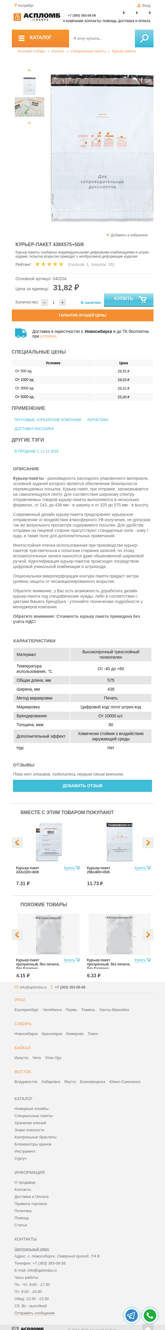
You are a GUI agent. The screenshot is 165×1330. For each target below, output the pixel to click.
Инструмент (25, 1151)
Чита (36, 1057)
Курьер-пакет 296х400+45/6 (98, 870)
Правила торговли (30, 1203)
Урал (19, 999)
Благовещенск (92, 1081)
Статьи (20, 1225)
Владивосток (25, 1081)
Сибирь (23, 1023)
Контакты (93, 21)
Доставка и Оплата (31, 1196)
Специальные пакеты (88, 51)
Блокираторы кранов (32, 1144)
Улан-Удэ (53, 1057)
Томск (93, 1033)
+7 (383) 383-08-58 (82, 15)
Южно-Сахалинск (125, 1081)
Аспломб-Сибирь (31, 51)
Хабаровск (50, 1081)
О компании (73, 21)
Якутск (70, 1081)
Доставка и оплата (134, 21)
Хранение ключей (30, 1123)
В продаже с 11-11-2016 (37, 451)
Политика (23, 1211)
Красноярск (52, 1033)
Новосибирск (26, 1033)
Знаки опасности (29, 1130)
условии (48, 336)
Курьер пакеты (124, 51)
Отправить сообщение (34, 1313)
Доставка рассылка (34, 429)
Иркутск (21, 1057)
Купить (130, 300)
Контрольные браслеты (35, 1137)
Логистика (97, 420)
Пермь (71, 1009)
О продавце (24, 1182)
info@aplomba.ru (33, 987)
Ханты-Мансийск (114, 1009)
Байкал (22, 1047)
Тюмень (88, 1009)
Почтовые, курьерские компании (48, 420)
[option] (100, 148)
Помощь (109, 21)
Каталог (58, 51)
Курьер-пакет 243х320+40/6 (28, 870)
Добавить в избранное (129, 235)
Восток (22, 1071)
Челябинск (52, 1009)
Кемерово (75, 1033)
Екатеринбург (26, 1009)
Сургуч (20, 1158)
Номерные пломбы (31, 1108)
